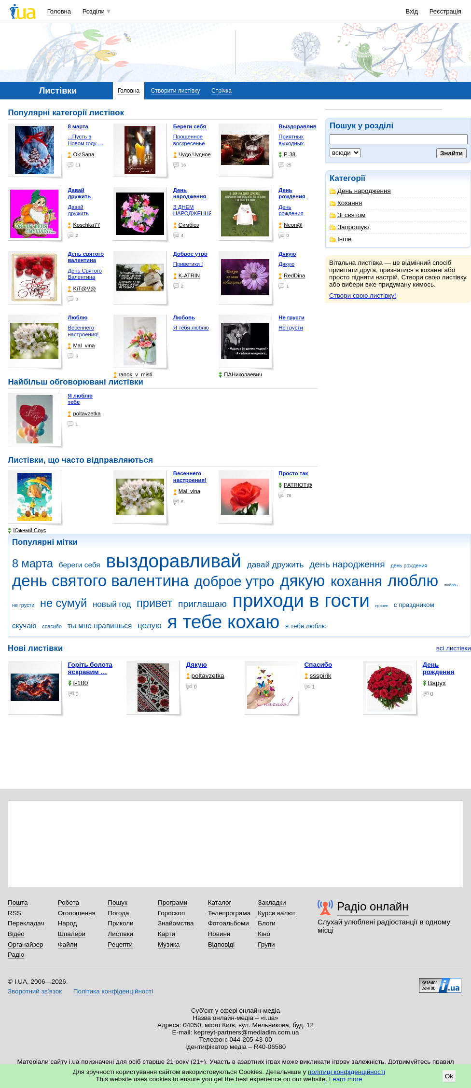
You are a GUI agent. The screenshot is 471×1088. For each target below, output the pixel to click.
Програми (172, 902)
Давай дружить (78, 210)
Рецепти (120, 944)
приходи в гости (301, 600)
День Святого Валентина (85, 274)
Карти (166, 933)
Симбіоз (186, 225)
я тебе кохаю (223, 621)
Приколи (120, 923)
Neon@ (290, 225)
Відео (16, 933)
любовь (450, 585)
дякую (302, 581)
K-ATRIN (186, 276)
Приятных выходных (291, 140)
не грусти (23, 605)
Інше (340, 239)
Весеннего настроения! (83, 331)
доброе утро (234, 581)
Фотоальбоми (228, 923)
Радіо (16, 954)
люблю (413, 581)
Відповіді (221, 944)
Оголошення (77, 913)
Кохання (346, 203)
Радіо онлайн (373, 906)
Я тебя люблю (191, 328)
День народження (360, 190)
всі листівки (453, 648)
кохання (356, 581)
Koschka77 (84, 225)
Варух (434, 683)
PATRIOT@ (295, 485)
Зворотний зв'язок (35, 991)
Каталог (220, 902)
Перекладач (26, 923)
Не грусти (290, 328)
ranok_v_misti (132, 375)
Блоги (267, 923)
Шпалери (71, 933)
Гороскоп (171, 913)
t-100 (78, 683)
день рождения (408, 565)
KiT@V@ (82, 289)
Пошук (117, 902)
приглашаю (202, 604)
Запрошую (349, 227)
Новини (219, 933)
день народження (347, 564)
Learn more (345, 1079)
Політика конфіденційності (113, 991)
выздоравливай (173, 561)
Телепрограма (229, 913)
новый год (112, 604)
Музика (169, 944)
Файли (68, 944)
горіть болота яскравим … (90, 668)
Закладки (272, 902)
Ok (449, 1076)
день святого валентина (100, 581)
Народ (67, 923)
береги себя (79, 565)
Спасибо (318, 664)
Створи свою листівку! (362, 295)
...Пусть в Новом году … (85, 140)
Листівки (120, 933)
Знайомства (176, 923)
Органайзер (25, 944)
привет (154, 603)
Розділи (94, 11)
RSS (14, 913)
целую (150, 625)
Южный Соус (27, 530)
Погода (118, 913)
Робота (68, 902)
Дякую (286, 264)
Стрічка (221, 90)
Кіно (264, 933)
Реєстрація (445, 11)
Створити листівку (175, 90)
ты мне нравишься (100, 625)
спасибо (52, 626)
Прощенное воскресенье (189, 140)
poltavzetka (84, 414)
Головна (59, 11)
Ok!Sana (81, 154)
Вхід (412, 11)
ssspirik (318, 675)
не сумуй (63, 603)
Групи (266, 944)
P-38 (286, 154)
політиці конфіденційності (346, 1071)
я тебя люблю (306, 626)
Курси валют (276, 913)
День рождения (290, 210)
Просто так (293, 473)
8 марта (32, 563)
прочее (381, 606)
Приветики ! (188, 264)
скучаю (24, 625)
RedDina (291, 276)
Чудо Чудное (192, 154)
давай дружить (275, 564)
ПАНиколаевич (240, 375)
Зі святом (348, 215)
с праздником (414, 604)
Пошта (18, 902)
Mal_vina (81, 346)
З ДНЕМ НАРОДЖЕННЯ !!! (193, 213)
